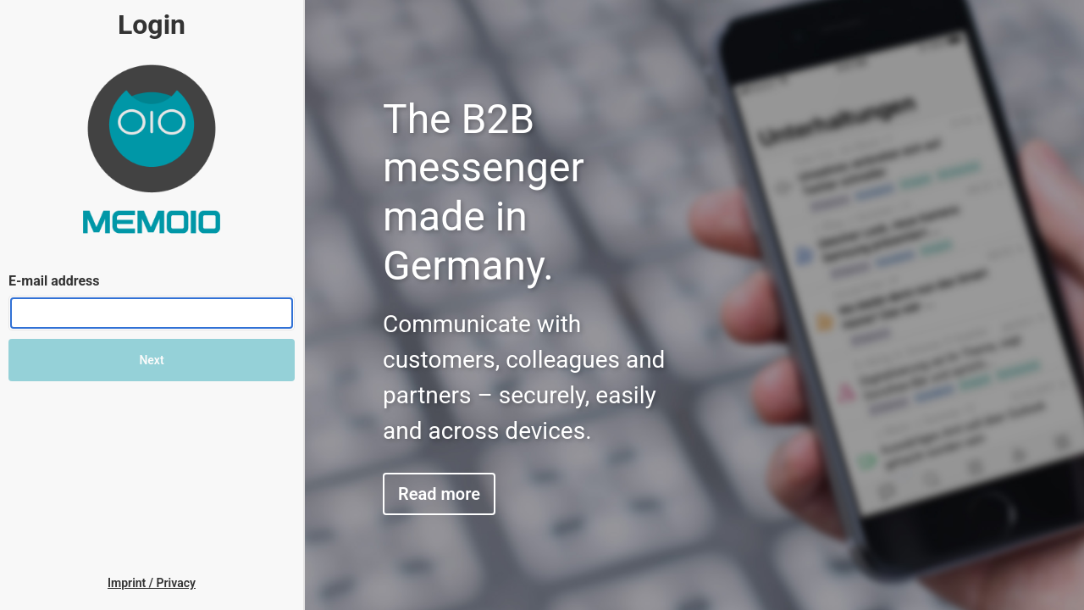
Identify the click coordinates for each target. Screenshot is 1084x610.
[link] (152, 583)
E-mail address (54, 281)
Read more (439, 494)
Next (151, 360)
